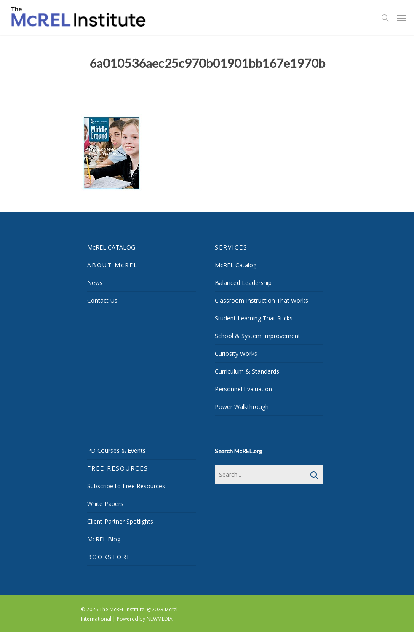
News (95, 283)
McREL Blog (103, 539)
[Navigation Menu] (401, 17)
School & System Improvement (257, 336)
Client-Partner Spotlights (120, 521)
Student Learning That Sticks (254, 318)
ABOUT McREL (112, 265)
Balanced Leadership (243, 283)
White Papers (105, 504)
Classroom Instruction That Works (261, 300)
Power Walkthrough (242, 407)
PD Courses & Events (116, 450)
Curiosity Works (236, 354)
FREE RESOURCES (117, 468)
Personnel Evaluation (243, 389)
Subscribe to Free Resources (126, 486)
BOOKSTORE (109, 557)
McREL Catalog (235, 265)
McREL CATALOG (111, 247)
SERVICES (231, 247)
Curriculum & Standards (247, 371)
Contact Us (102, 300)
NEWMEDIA (160, 618)
